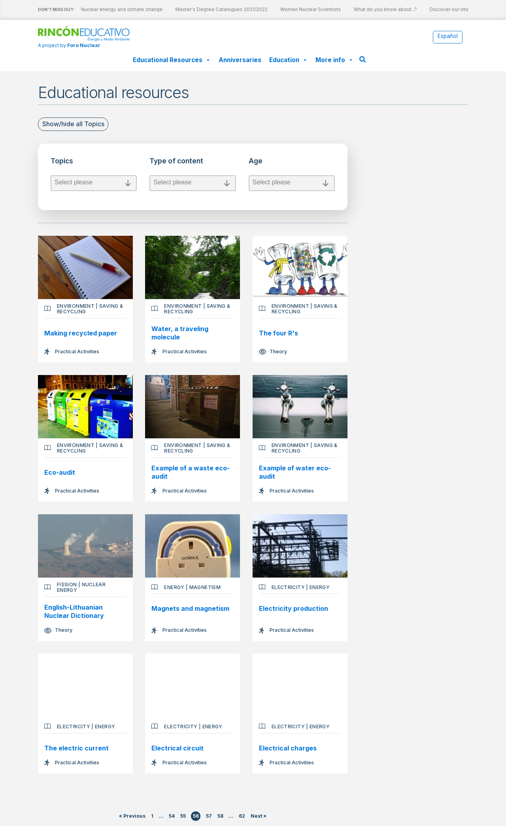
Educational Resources (172, 60)
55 (183, 817)
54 (172, 817)
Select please (94, 183)
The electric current (76, 748)
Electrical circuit (178, 748)
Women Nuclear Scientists (298, 9)
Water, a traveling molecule (180, 333)
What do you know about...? (372, 9)
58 (220, 817)
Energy (174, 588)
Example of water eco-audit (295, 472)
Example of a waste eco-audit (191, 472)
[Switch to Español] (448, 37)
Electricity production (294, 609)
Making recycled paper (80, 333)
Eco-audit (59, 472)
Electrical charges (288, 748)
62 (242, 817)
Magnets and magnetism (191, 609)
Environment (75, 306)
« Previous (132, 817)
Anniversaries (240, 60)
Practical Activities (77, 351)
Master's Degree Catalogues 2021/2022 (209, 9)
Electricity (288, 588)
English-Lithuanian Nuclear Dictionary (74, 612)
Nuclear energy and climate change (109, 9)
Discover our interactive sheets (453, 9)
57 (209, 817)
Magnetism (205, 588)
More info (334, 60)
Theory (278, 351)
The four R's (278, 333)
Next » (258, 817)
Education (288, 60)
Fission (67, 585)
